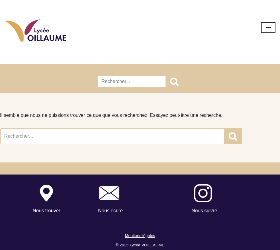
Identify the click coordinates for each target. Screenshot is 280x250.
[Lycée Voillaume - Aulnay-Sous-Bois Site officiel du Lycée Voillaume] (35, 30)
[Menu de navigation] (268, 27)
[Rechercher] (132, 81)
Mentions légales (140, 235)
